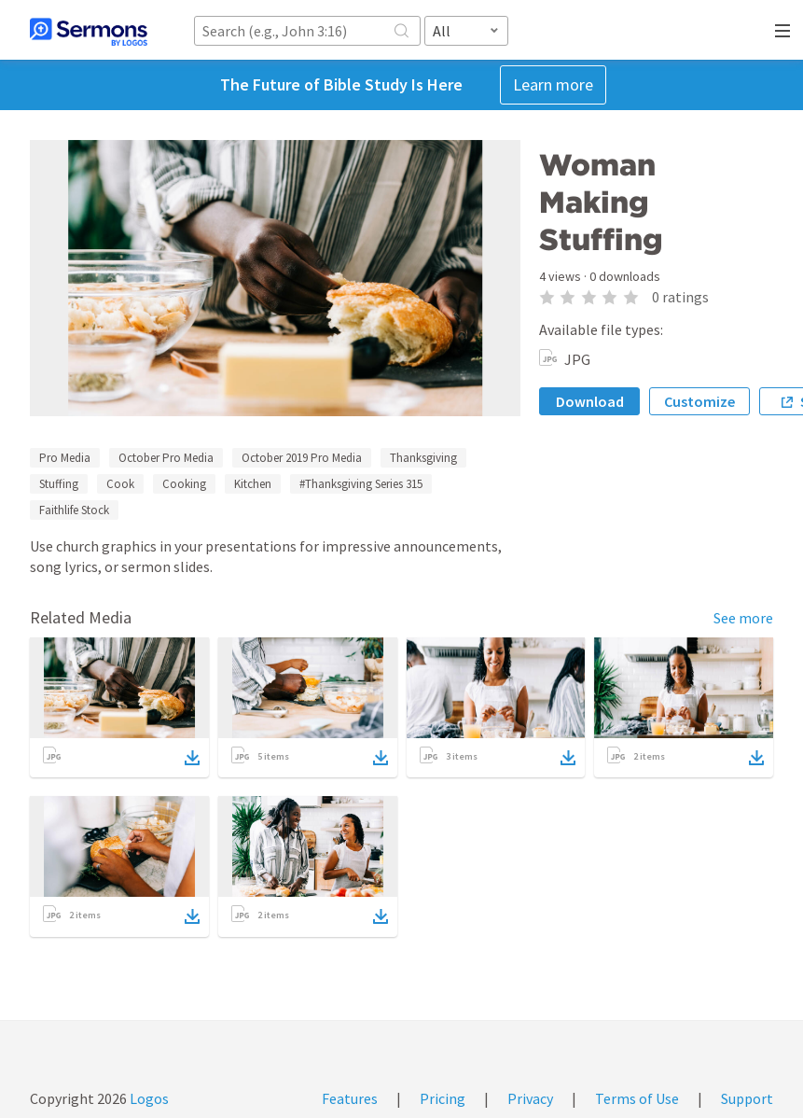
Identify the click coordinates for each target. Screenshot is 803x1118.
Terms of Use (637, 1098)
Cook (120, 484)
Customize (699, 401)
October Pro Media (166, 458)
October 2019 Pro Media (302, 458)
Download (590, 401)
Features (350, 1098)
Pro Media (64, 458)
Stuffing (58, 484)
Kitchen (252, 484)
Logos (148, 1098)
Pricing (442, 1098)
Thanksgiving (423, 458)
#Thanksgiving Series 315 (360, 484)
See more (743, 617)
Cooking (184, 484)
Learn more (553, 84)
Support (747, 1098)
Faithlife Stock (74, 510)
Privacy (530, 1098)
